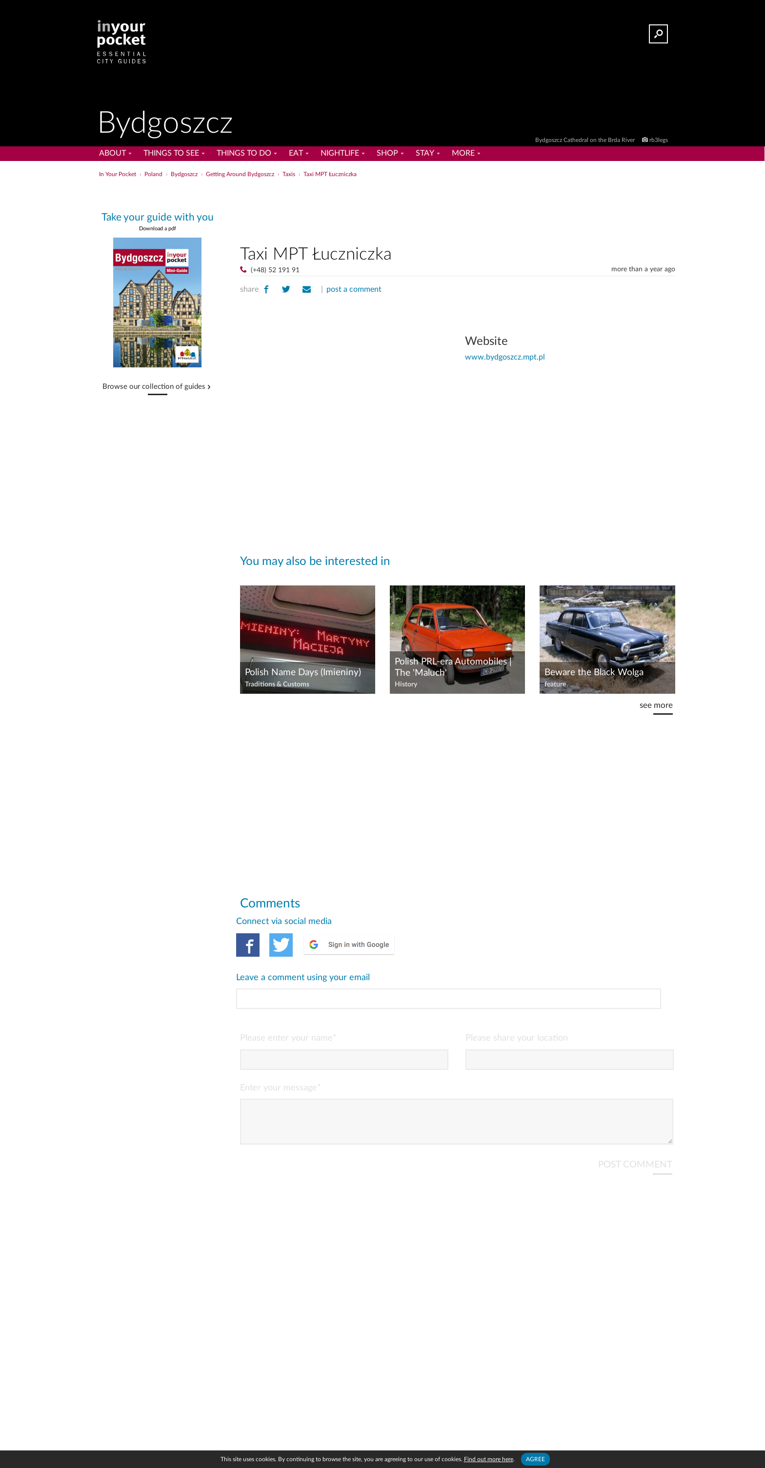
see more (656, 705)
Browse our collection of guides (153, 386)
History (406, 684)
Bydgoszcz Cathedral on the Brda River (585, 140)
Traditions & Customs (277, 684)
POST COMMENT (635, 1123)
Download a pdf (157, 228)
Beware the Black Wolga (594, 672)
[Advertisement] (457, 209)
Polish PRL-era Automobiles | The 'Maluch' (453, 667)
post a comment (354, 289)
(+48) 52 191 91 (275, 270)
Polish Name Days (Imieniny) (303, 672)
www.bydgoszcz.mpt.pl (505, 357)
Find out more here (488, 1459)
